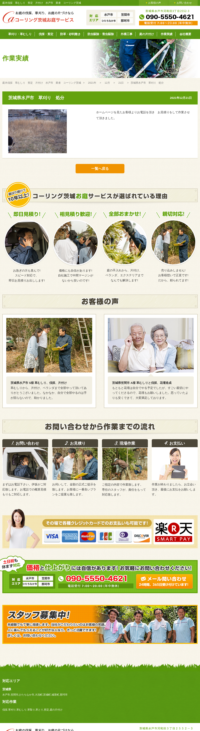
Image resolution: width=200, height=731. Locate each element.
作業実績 (166, 34)
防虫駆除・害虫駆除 (101, 34)
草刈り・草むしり (20, 34)
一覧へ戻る (100, 169)
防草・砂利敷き (70, 34)
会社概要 (185, 34)
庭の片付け (146, 34)
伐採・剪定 (46, 34)
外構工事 (126, 34)
